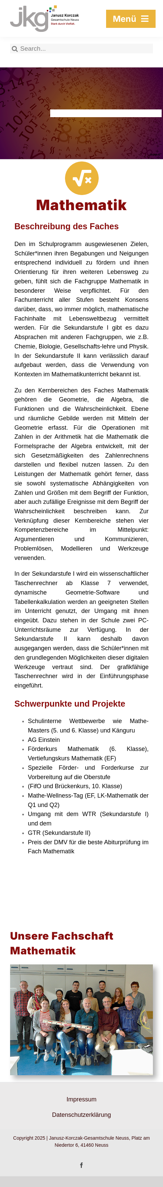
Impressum (81, 1099)
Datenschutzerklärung (81, 1114)
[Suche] (15, 48)
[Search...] (81, 48)
